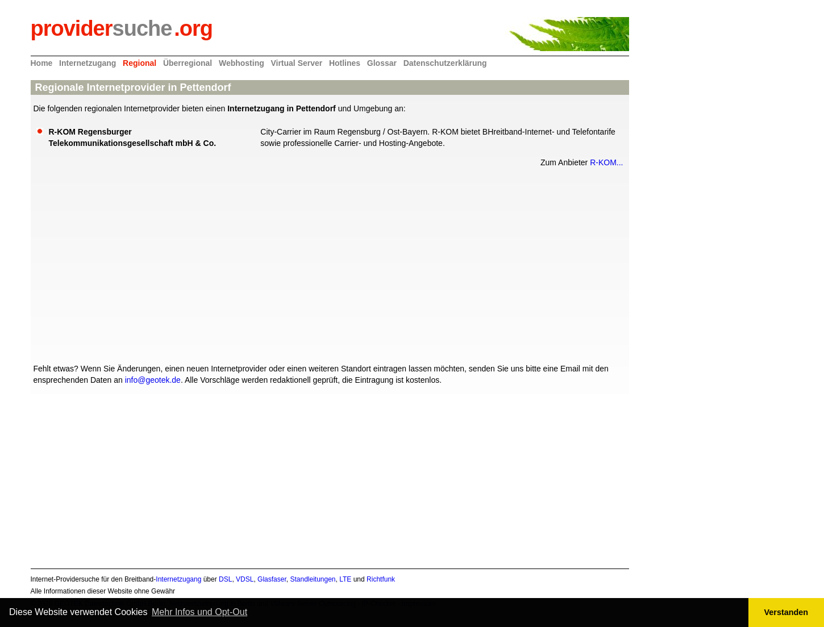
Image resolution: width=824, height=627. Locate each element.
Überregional (187, 63)
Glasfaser (271, 579)
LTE (345, 579)
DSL (225, 579)
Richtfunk (381, 579)
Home (42, 63)
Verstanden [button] (786, 612)
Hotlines (344, 63)
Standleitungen (312, 579)
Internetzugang (87, 63)
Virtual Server (296, 63)
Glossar (382, 63)
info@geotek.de (153, 379)
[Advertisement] (327, 264)
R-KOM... (606, 162)
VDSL (244, 579)
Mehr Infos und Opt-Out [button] (199, 612)
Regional (139, 63)
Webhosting (241, 63)
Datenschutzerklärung (445, 63)
